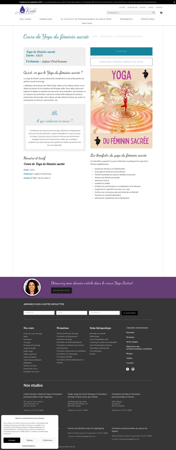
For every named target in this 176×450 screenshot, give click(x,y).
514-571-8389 (37, 410)
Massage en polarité (98, 333)
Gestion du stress (30, 366)
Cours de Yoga (106, 36)
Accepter (11, 440)
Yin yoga (27, 342)
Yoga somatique (30, 357)
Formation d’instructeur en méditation (71, 351)
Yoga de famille (30, 348)
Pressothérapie (95, 351)
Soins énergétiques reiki (99, 339)
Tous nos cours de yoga (33, 334)
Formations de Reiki (64, 357)
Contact (159, 7)
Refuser (30, 440)
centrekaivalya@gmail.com (85, 436)
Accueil (122, 7)
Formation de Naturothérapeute (69, 342)
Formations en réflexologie (67, 354)
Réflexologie (94, 336)
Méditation (28, 363)
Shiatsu (92, 354)
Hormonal (27, 339)
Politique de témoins (28, 445)
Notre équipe (133, 7)
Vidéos (150, 7)
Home (94, 36)
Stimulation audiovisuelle (99, 348)
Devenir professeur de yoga (67, 333)
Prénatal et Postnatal (32, 345)
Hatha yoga (28, 351)
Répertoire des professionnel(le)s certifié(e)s (139, 347)
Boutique (130, 337)
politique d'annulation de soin (65, 447)
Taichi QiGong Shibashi (32, 360)
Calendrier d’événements (137, 328)
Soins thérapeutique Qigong (101, 345)
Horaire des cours (30, 369)
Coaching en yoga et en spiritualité (103, 342)
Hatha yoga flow (30, 354)
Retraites (130, 332)
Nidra (26, 336)
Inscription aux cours (31, 371)
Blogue (143, 7)
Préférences (47, 440)
